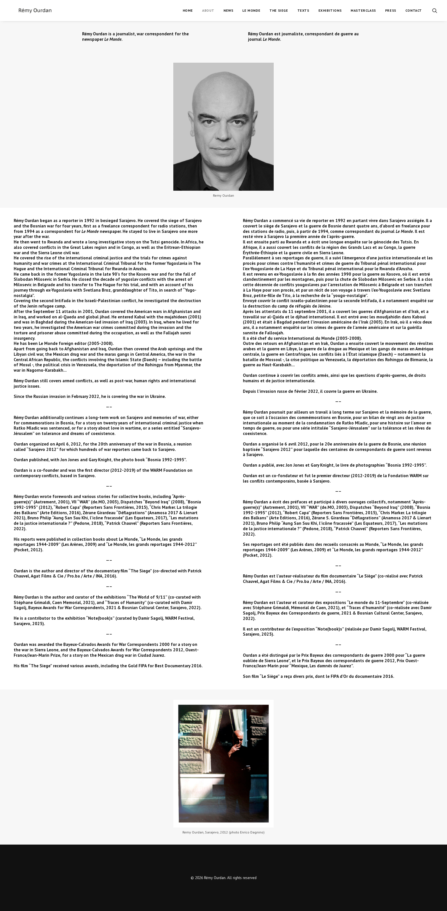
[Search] (434, 10)
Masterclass (363, 10)
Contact (413, 10)
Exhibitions (330, 10)
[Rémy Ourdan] (26, 10)
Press (390, 10)
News (228, 10)
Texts (303, 10)
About (208, 10)
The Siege (278, 10)
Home (188, 10)
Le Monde (251, 10)
